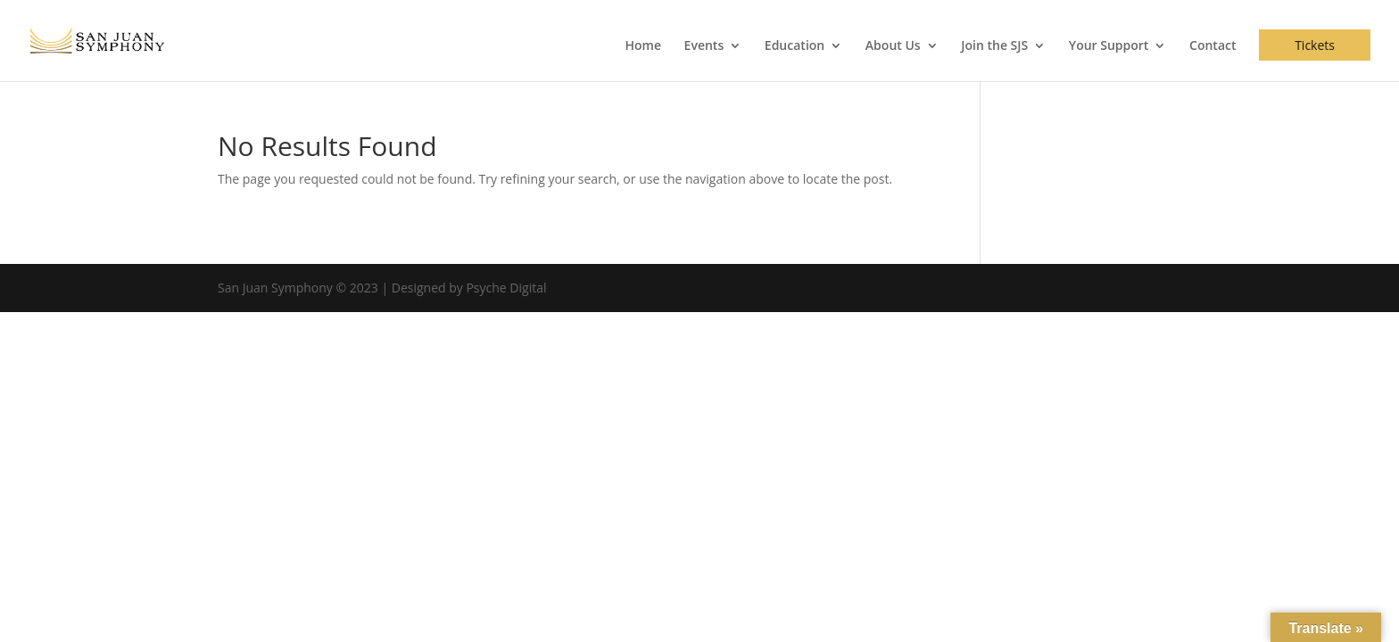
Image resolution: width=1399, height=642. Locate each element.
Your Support (1109, 46)
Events (704, 46)
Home (643, 46)
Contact (1212, 46)
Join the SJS (994, 46)
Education (794, 46)
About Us (893, 46)
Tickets (1315, 45)
